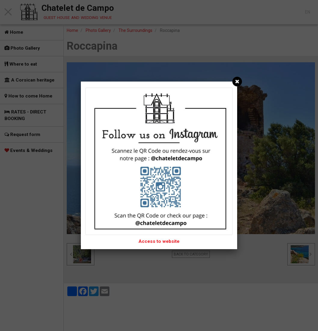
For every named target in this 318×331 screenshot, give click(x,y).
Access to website (159, 241)
